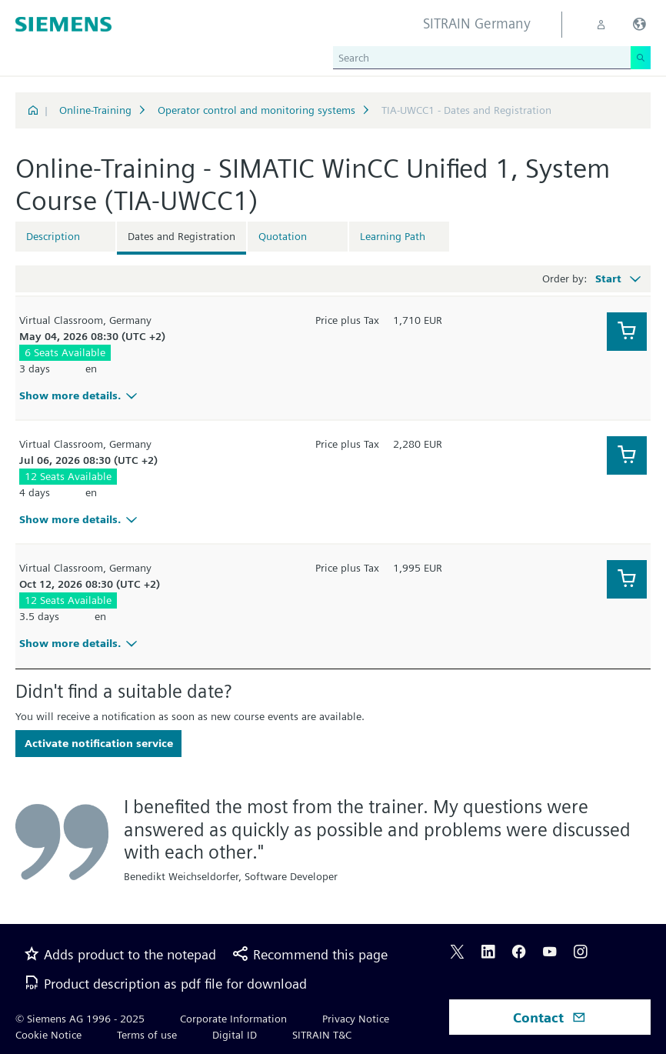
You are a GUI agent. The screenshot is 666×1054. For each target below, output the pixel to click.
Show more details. (80, 395)
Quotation (282, 236)
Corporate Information (233, 1018)
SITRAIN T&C (321, 1035)
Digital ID (234, 1035)
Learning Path (392, 236)
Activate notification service (99, 743)
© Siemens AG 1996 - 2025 (80, 1018)
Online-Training (95, 110)
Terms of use (147, 1035)
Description (53, 236)
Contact (549, 1017)
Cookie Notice (48, 1035)
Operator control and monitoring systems (256, 110)
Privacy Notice (355, 1018)
